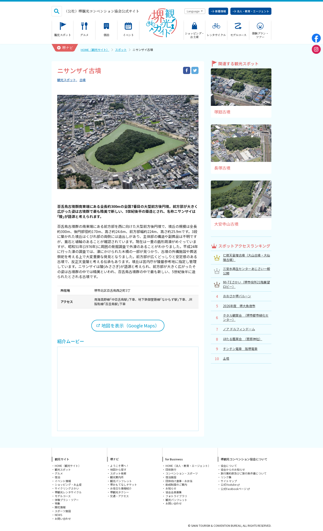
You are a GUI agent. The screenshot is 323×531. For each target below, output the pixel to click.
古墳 (82, 80)
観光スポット (66, 80)
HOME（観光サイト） (95, 50)
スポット (121, 50)
